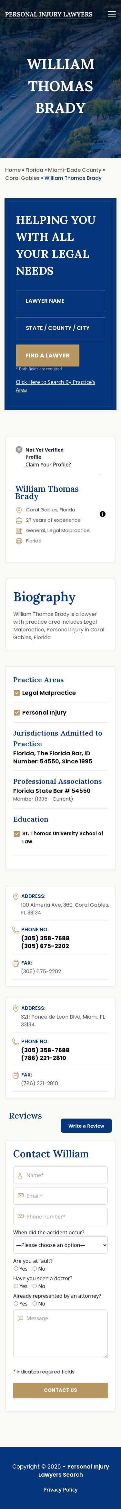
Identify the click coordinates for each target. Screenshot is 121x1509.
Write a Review (86, 1125)
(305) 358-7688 (45, 938)
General (35, 530)
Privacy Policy (61, 1489)
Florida (34, 540)
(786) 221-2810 (43, 1058)
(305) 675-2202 (45, 946)
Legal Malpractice (68, 530)
